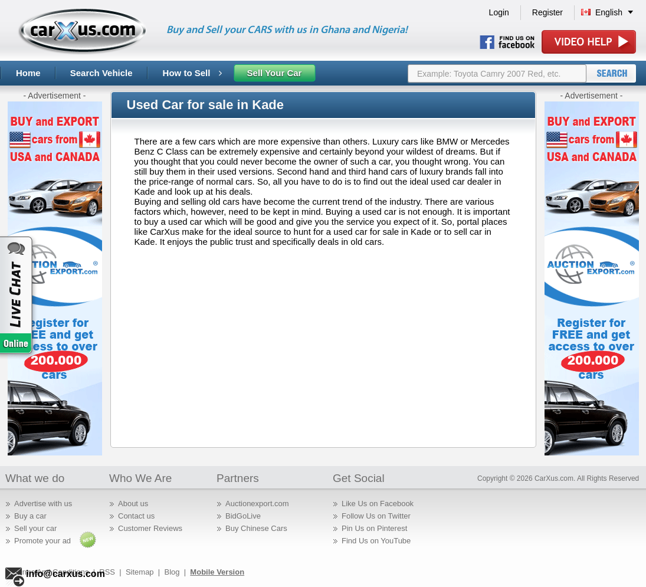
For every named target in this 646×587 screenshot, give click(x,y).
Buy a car (30, 515)
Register (547, 12)
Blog (171, 572)
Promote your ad (42, 540)
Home (28, 73)
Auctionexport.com (257, 503)
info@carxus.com (65, 574)
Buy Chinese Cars (256, 528)
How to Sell (192, 73)
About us (133, 503)
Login (499, 12)
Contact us (136, 515)
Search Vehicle (101, 73)
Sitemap (140, 572)
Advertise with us (43, 503)
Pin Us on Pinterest (374, 528)
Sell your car (35, 528)
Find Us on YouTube (376, 540)
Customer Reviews (150, 528)
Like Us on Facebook (378, 503)
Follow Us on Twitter (376, 515)
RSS (107, 572)
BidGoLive (243, 515)
